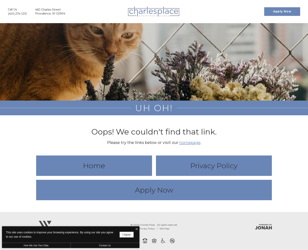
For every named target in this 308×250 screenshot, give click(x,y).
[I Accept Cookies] (137, 229)
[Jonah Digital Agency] (263, 226)
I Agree (127, 234)
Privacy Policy (213, 165)
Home (94, 165)
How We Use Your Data (36, 245)
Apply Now (154, 190)
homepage (189, 142)
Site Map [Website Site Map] (164, 228)
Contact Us (105, 245)
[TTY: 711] (145, 240)
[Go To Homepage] (153, 11)
